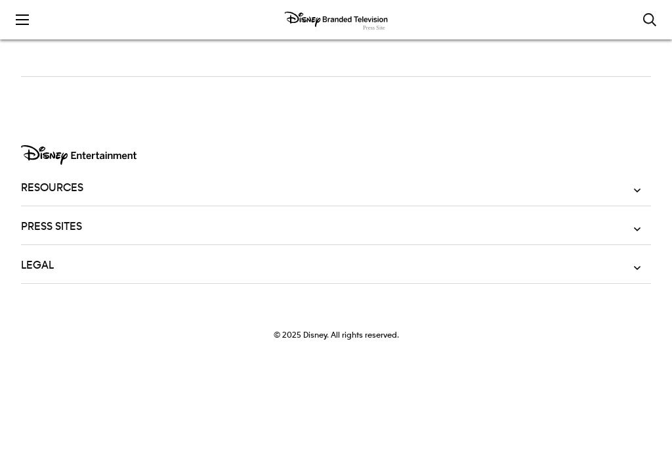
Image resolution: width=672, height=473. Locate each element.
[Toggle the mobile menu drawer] (22, 19)
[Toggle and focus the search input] (649, 19)
